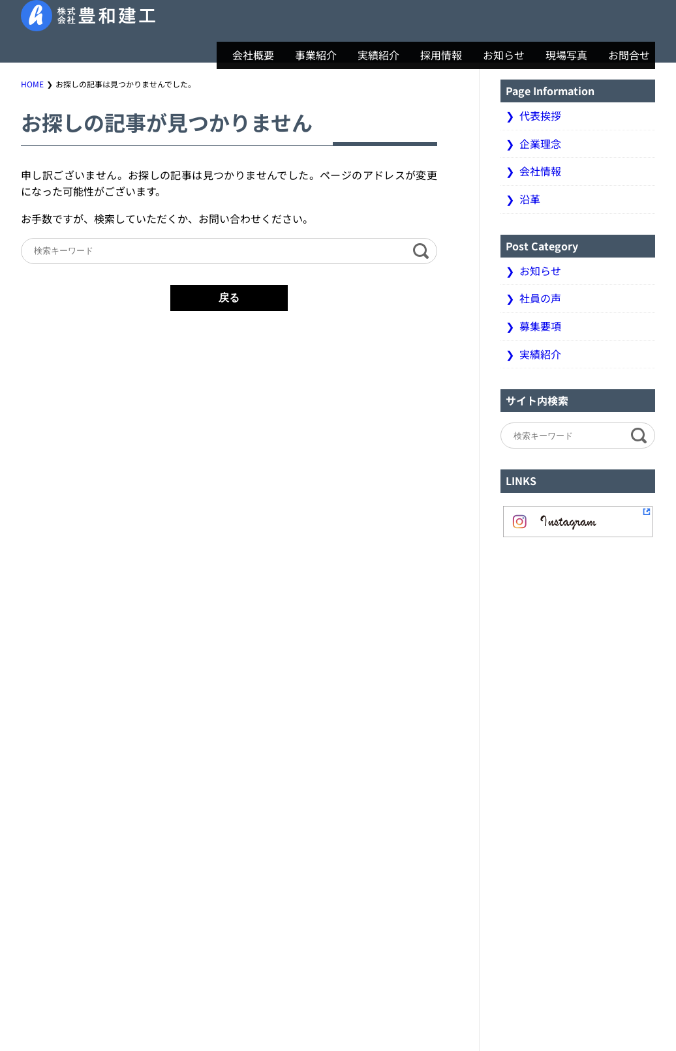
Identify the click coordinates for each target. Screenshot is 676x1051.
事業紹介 (310, 55)
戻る (229, 297)
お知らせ (498, 55)
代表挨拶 (540, 115)
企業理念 (540, 143)
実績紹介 (373, 55)
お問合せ (624, 55)
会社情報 (540, 171)
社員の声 (540, 298)
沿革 (529, 199)
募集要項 (540, 326)
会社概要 (248, 55)
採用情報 (436, 55)
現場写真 (561, 55)
